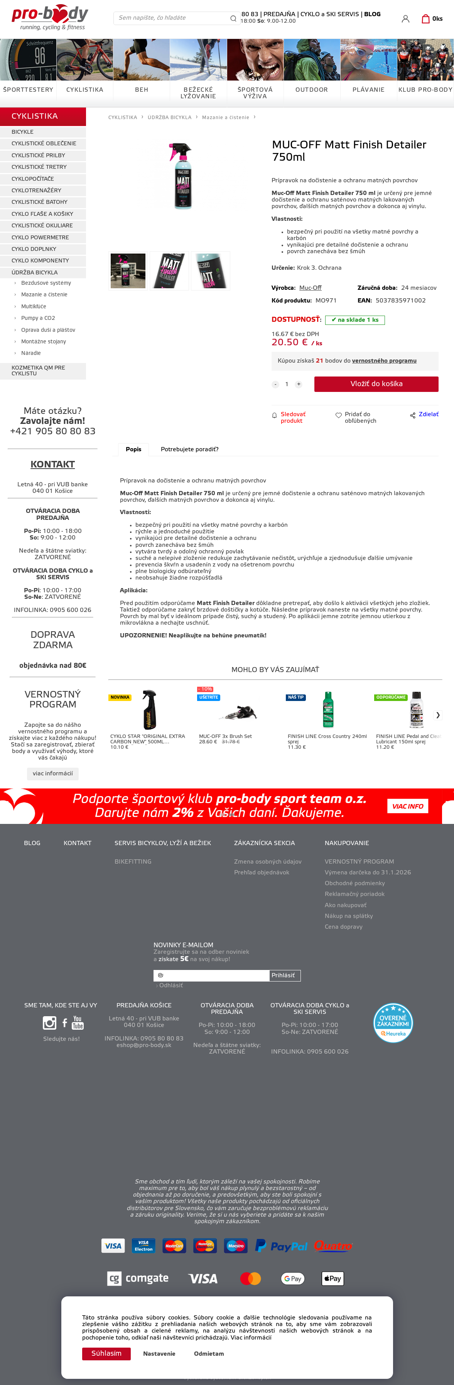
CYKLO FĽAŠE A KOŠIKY (42, 214)
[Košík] (431, 19)
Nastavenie (159, 1354)
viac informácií (53, 774)
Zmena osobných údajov (268, 862)
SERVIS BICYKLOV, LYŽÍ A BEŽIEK (163, 843)
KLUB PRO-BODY (425, 90)
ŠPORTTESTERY (28, 90)
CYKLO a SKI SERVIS (329, 14)
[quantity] (287, 385)
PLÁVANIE (369, 90)
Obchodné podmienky (355, 883)
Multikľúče (33, 306)
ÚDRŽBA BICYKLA (34, 273)
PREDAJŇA (279, 14)
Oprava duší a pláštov (48, 330)
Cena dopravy (344, 927)
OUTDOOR (311, 90)
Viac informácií (251, 1338)
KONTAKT (77, 843)
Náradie (31, 353)
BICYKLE (23, 132)
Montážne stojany (43, 342)
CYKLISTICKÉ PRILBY (38, 155)
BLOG (32, 843)
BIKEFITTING (133, 862)
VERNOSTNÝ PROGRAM (359, 862)
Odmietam (209, 1354)
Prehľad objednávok (261, 873)
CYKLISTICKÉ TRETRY (39, 167)
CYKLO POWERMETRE (40, 237)
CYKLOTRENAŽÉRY (36, 190)
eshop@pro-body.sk (143, 1045)
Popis (134, 449)
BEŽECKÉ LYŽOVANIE (198, 93)
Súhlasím (106, 1353)
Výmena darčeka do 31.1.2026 (368, 873)
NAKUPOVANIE (347, 843)
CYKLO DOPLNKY (34, 249)
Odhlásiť (171, 985)
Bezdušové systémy (46, 283)
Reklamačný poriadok (355, 894)
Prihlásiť (283, 975)
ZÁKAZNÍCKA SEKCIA (264, 843)
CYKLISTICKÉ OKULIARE (42, 226)
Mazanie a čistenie (44, 295)
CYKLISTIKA (85, 90)
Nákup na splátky (349, 916)
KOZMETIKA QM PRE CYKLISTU (38, 371)
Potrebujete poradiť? (189, 449)
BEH (142, 90)
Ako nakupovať (345, 905)
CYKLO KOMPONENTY (40, 261)
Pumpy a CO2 (38, 318)
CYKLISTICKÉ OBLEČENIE (44, 143)
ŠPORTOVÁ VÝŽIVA (255, 93)
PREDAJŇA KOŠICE (144, 1005)
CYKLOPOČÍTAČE (33, 179)
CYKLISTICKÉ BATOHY (40, 202)
